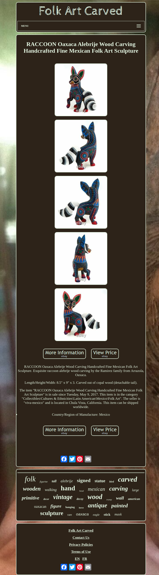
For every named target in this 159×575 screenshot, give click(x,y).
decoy (80, 499)
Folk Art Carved (81, 530)
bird (111, 481)
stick (107, 514)
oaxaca (82, 514)
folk (30, 479)
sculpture (51, 513)
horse (81, 508)
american (134, 499)
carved (127, 479)
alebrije (67, 481)
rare (69, 514)
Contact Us (81, 538)
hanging (70, 507)
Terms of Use (81, 552)
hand (68, 488)
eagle (96, 514)
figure (56, 506)
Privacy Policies (81, 545)
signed (83, 480)
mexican (96, 489)
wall (120, 498)
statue (100, 481)
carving (118, 488)
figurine (44, 481)
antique (97, 505)
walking (51, 490)
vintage (62, 497)
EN (77, 559)
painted (119, 506)
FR (84, 559)
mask (118, 514)
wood (95, 497)
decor (46, 499)
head (81, 491)
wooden (32, 489)
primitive (30, 498)
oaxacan (40, 506)
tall (54, 481)
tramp (109, 499)
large (135, 490)
